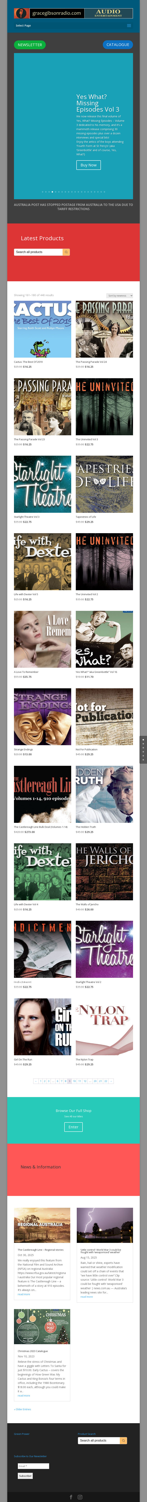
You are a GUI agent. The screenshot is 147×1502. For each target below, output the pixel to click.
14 (85, 185)
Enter (73, 1120)
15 (88, 185)
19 (101, 185)
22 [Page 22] (106, 1074)
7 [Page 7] (61, 1074)
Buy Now (89, 158)
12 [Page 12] (85, 1074)
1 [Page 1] (40, 1074)
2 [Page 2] (44, 1074)
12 (78, 185)
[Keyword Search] (38, 245)
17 (94, 185)
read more (24, 1287)
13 (81, 185)
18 (98, 185)
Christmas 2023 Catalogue (33, 1344)
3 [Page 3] (48, 1074)
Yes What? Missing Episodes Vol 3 (97, 96)
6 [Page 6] (57, 1074)
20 (104, 185)
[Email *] (33, 1459)
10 (72, 185)
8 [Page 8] (65, 1074)
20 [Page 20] (95, 1074)
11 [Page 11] (79, 1074)
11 (75, 185)
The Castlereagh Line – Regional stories (41, 1243)
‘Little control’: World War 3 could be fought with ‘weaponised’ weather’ (101, 1244)
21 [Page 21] (100, 1074)
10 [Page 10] (74, 1074)
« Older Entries (22, 1402)
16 (91, 185)
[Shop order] (119, 289)
